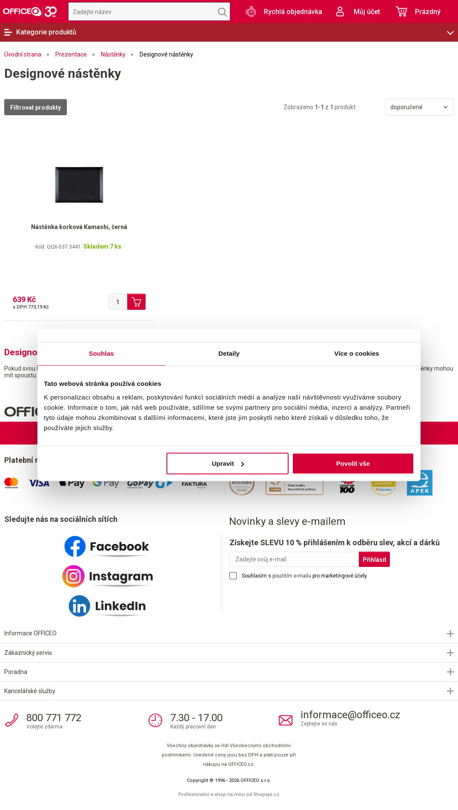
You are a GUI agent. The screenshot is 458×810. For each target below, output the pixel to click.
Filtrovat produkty (35, 107)
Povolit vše (353, 463)
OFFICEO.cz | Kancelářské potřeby (29, 11)
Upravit (228, 463)
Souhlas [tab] (101, 353)
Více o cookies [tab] (356, 353)
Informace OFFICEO (30, 633)
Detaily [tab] (229, 353)
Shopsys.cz (266, 794)
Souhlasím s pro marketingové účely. (305, 576)
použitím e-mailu (291, 576)
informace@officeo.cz (350, 715)
